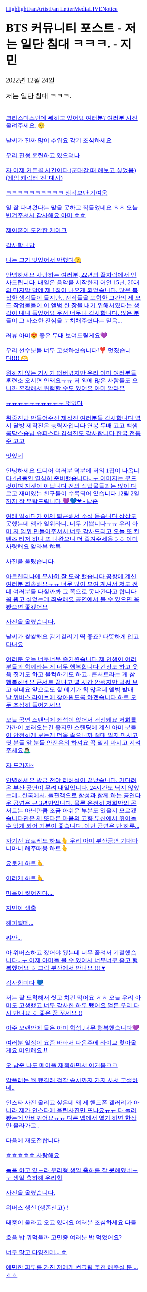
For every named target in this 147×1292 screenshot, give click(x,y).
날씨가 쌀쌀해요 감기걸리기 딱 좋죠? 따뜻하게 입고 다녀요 (72, 640)
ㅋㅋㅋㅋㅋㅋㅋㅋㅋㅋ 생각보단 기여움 (56, 193)
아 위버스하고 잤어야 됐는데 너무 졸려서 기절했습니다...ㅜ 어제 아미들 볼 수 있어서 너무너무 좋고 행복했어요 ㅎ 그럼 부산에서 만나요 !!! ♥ (72, 960)
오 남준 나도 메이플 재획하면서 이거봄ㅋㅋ (62, 1065)
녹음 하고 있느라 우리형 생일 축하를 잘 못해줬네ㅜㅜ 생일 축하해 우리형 (72, 1174)
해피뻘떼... (19, 923)
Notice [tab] (110, 9)
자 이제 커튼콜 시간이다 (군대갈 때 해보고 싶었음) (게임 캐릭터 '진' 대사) (71, 174)
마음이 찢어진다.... (30, 893)
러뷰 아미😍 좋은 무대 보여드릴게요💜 (56, 335)
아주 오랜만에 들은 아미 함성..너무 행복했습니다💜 (72, 1028)
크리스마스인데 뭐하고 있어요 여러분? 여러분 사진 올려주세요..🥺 (72, 122)
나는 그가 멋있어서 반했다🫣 (43, 260)
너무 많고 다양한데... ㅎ (36, 1252)
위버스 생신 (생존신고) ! (37, 1207)
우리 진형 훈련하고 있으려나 (43, 155)
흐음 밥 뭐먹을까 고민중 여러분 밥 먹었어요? (64, 1237)
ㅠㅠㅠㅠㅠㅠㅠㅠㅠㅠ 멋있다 (44, 403)
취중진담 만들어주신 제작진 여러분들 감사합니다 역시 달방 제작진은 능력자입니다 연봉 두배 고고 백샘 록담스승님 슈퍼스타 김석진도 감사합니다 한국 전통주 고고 (73, 429)
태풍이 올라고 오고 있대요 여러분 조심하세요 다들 (71, 1222)
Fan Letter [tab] (62, 9)
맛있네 (14, 456)
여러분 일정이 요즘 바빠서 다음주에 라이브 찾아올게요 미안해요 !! (71, 1046)
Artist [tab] (43, 9)
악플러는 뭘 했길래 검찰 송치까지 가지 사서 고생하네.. (72, 1084)
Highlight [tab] (17, 9)
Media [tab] (81, 9)
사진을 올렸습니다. (30, 561)
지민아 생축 (21, 908)
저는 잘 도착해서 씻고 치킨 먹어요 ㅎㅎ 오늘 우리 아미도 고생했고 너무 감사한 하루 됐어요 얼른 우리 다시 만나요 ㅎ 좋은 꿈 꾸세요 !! (73, 1005)
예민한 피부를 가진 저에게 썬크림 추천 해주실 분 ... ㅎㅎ (72, 1271)
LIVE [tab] (95, 9)
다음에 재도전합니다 (33, 1140)
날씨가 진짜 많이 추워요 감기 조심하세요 (59, 140)
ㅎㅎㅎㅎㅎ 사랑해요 (33, 1155)
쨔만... (14, 938)
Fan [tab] (32, 9)
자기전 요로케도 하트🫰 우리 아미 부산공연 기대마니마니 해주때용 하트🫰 (72, 844)
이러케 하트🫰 (25, 878)
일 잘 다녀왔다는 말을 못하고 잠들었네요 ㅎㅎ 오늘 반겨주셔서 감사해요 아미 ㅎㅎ (72, 211)
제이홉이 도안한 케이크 (36, 230)
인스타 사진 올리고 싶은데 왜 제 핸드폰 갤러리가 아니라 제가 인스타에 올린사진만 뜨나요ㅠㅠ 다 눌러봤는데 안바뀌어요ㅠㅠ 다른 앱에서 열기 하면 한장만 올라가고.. (72, 1114)
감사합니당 (20, 245)
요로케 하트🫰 (25, 863)
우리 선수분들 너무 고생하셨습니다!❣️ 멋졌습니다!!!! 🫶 (68, 354)
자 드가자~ (20, 765)
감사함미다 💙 (25, 983)
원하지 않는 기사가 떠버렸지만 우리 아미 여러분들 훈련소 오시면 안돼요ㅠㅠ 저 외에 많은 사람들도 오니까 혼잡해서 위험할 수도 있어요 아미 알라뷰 (72, 380)
